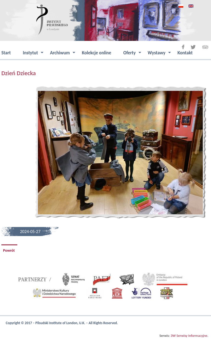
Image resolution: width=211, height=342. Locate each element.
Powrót (9, 250)
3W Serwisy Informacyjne (189, 335)
